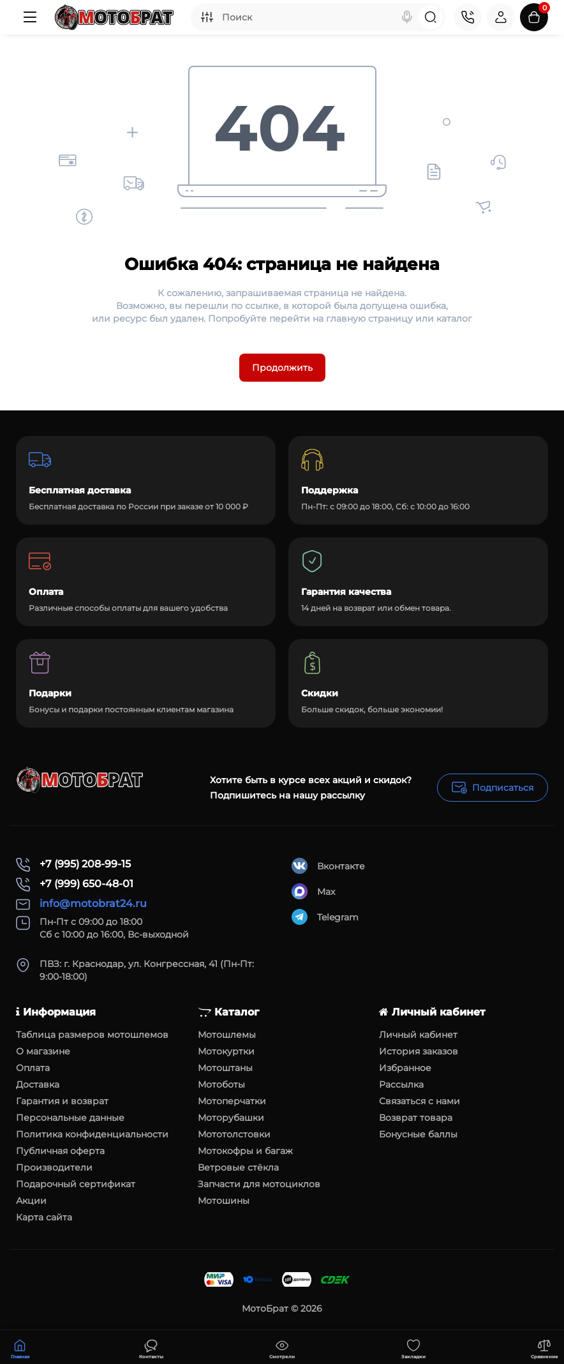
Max (313, 891)
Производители (54, 1167)
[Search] (407, 17)
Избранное (405, 1068)
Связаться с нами (419, 1101)
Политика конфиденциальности (92, 1134)
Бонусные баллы (418, 1134)
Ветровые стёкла (238, 1167)
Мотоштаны (225, 1068)
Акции (31, 1200)
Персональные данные (70, 1117)
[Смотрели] (151, 1347)
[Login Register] (501, 17)
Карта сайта (44, 1217)
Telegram (325, 917)
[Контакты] (468, 17)
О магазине (43, 1051)
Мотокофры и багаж (245, 1151)
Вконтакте (328, 866)
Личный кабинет (418, 1034)
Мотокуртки (226, 1051)
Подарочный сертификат (75, 1184)
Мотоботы (221, 1084)
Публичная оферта (60, 1151)
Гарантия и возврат (62, 1101)
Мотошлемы (227, 1034)
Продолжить (282, 367)
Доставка (37, 1084)
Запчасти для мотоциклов (259, 1184)
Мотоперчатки (232, 1101)
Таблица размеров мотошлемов (92, 1034)
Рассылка (401, 1084)
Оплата (33, 1068)
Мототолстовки (234, 1134)
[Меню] (30, 17)
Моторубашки (231, 1117)
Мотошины (223, 1200)
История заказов (418, 1051)
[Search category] (207, 17)
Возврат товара (415, 1117)
